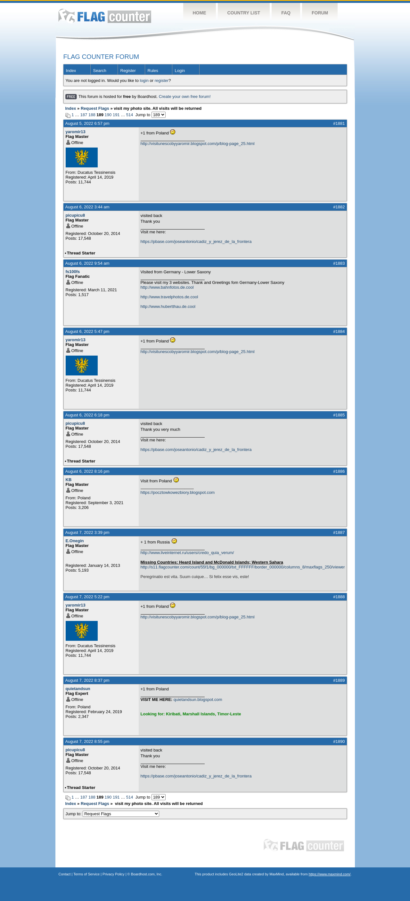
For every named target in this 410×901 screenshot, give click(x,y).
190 (108, 114)
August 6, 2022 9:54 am (87, 263)
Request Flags (95, 108)
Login (180, 70)
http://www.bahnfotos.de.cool (167, 287)
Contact (65, 874)
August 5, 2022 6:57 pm (87, 123)
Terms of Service (86, 874)
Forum (320, 12)
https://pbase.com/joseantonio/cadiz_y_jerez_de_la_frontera (196, 241)
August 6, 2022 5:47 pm (87, 331)
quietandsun (78, 688)
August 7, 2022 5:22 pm (87, 596)
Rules (153, 70)
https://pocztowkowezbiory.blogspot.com (178, 492)
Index (71, 70)
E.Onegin (75, 540)
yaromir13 (76, 131)
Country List (243, 12)
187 (83, 114)
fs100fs (73, 271)
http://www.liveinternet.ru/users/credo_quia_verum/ (187, 552)
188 (91, 114)
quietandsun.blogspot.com (198, 699)
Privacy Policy (113, 874)
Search (99, 70)
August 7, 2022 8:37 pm (87, 680)
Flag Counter (104, 16)
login (144, 80)
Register (128, 70)
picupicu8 (75, 215)
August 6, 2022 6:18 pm (87, 415)
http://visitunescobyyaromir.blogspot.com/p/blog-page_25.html (198, 143)
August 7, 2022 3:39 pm (87, 532)
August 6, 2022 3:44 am (87, 207)
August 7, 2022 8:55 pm (87, 741)
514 (129, 114)
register (161, 80)
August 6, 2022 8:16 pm (87, 471)
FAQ (286, 12)
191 (116, 114)
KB (69, 479)
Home (199, 12)
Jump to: (113, 814)
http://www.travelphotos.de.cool (169, 296)
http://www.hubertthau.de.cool (168, 306)
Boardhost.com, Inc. (146, 874)
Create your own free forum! (185, 96)
